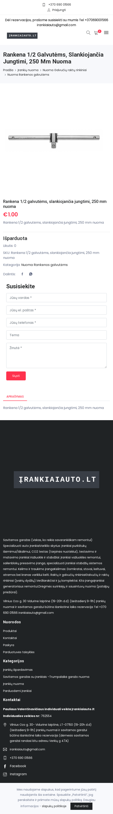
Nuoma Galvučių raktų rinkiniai (65, 70)
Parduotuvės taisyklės (18, 652)
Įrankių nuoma (28, 70)
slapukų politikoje (54, 806)
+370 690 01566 (59, 4)
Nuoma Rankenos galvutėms (28, 75)
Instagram (15, 774)
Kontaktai (10, 638)
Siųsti (16, 376)
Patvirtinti (81, 806)
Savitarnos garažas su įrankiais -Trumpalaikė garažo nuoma (46, 677)
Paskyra (8, 645)
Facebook (14, 766)
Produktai (10, 631)
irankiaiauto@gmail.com (27, 749)
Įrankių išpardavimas (18, 670)
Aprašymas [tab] (15, 396)
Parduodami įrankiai (17, 691)
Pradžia (8, 70)
